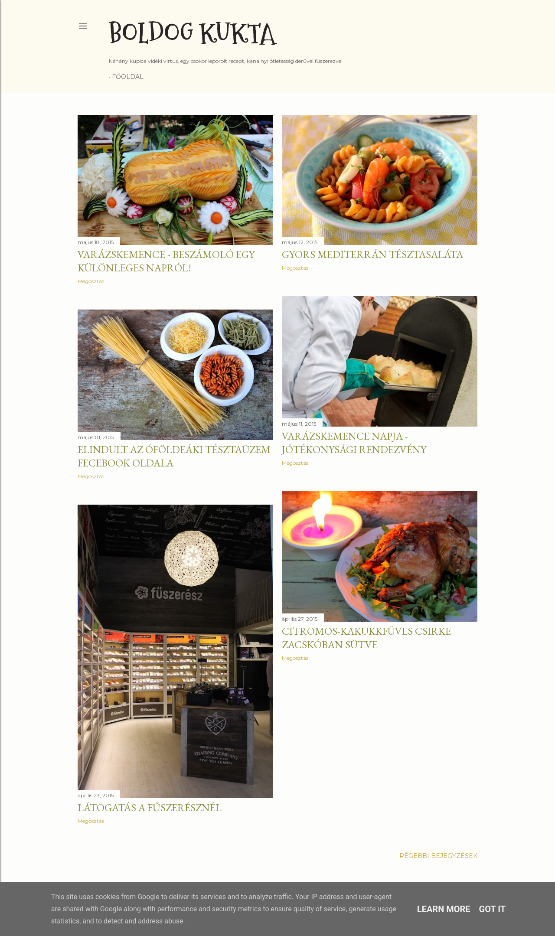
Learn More (443, 909)
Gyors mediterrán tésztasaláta (372, 254)
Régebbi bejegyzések (438, 856)
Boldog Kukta (192, 34)
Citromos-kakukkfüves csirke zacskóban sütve (366, 637)
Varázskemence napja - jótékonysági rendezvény (354, 442)
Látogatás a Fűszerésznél (150, 807)
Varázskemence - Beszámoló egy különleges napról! (166, 261)
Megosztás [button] (91, 281)
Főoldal (128, 77)
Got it (492, 909)
